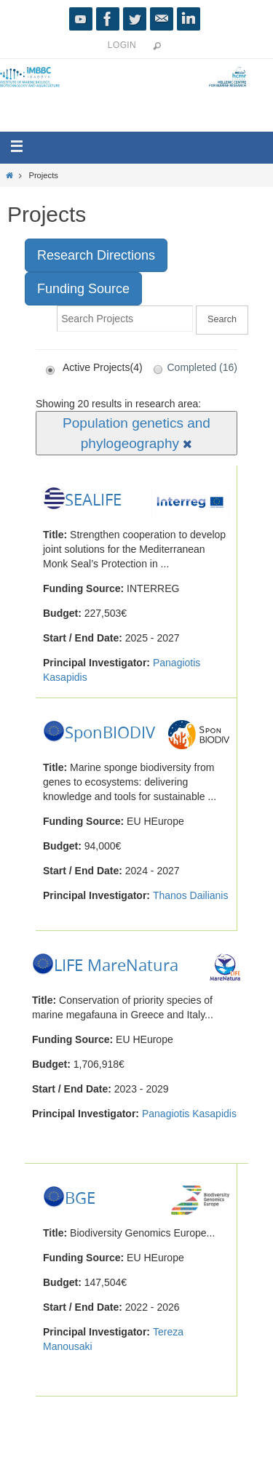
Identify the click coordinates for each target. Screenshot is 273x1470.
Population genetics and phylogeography (136, 432)
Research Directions (96, 255)
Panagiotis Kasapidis (189, 1113)
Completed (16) (192, 367)
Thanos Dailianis (191, 895)
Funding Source (83, 288)
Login (122, 45)
